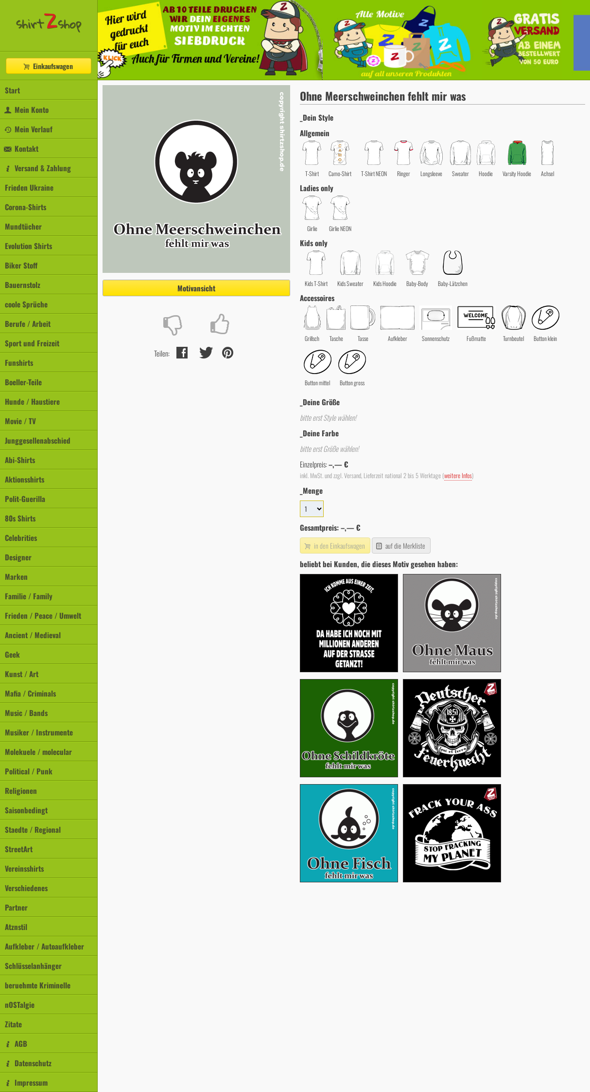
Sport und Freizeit (32, 343)
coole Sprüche (26, 304)
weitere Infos (458, 475)
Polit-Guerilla (25, 498)
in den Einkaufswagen (334, 545)
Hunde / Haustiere (32, 401)
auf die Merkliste (400, 545)
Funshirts (19, 362)
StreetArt (19, 848)
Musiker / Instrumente (39, 732)
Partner (16, 907)
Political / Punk (28, 771)
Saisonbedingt (26, 810)
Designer (18, 557)
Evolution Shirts (28, 245)
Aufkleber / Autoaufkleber (44, 946)
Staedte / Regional (33, 829)
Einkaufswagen (47, 66)
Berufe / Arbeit (28, 323)
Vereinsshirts (24, 868)
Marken (16, 576)
